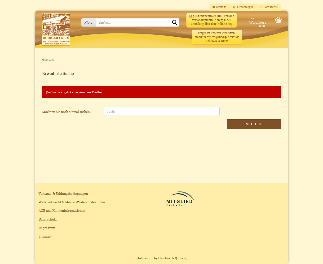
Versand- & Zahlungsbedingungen (63, 193)
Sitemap (45, 236)
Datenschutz (48, 219)
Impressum (47, 228)
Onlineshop (145, 258)
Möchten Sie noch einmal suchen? (66, 112)
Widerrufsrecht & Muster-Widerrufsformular (72, 202)
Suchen (253, 124)
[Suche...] (88, 22)
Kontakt (219, 7)
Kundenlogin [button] (243, 7)
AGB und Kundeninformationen (62, 210)
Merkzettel (269, 7)
